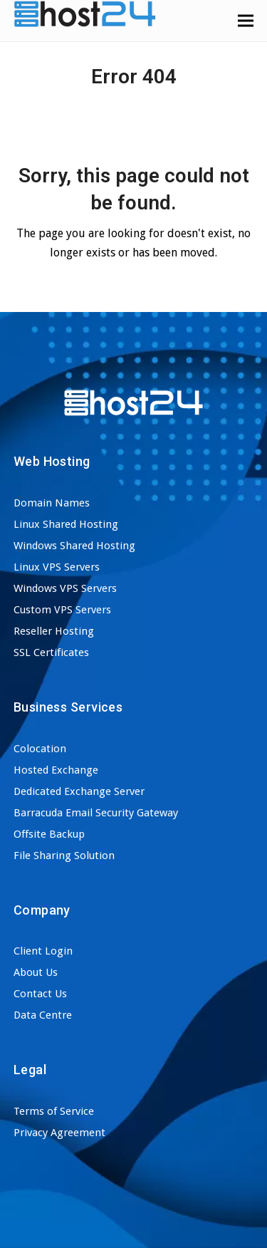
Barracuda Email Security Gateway (96, 812)
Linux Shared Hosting (66, 524)
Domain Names (52, 502)
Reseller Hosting (54, 631)
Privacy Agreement (59, 1132)
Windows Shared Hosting (74, 545)
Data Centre (43, 1015)
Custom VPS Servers (62, 609)
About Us (36, 972)
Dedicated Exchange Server (79, 791)
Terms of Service (54, 1111)
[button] (245, 20)
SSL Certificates (51, 652)
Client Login (43, 951)
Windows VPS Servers (65, 588)
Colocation (40, 748)
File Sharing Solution (64, 855)
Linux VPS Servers (57, 567)
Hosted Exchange (56, 770)
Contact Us (40, 993)
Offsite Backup (49, 834)
